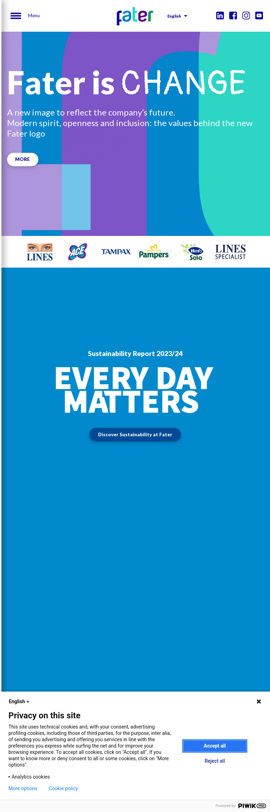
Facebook (233, 15)
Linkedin (220, 15)
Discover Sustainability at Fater (135, 434)
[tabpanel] (39, 252)
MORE (23, 159)
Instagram (246, 15)
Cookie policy (63, 788)
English (174, 16)
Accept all (215, 746)
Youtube (259, 15)
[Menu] (25, 15)
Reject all (215, 761)
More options (23, 788)
